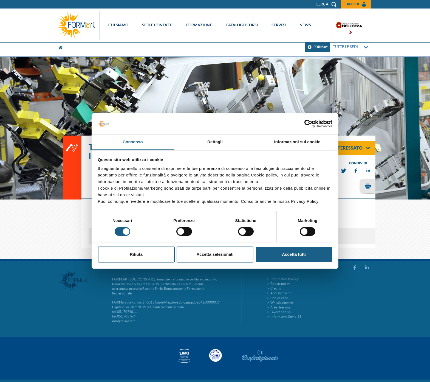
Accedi (353, 4)
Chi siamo (118, 25)
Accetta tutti (294, 254)
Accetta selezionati (214, 254)
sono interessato (344, 147)
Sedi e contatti (157, 25)
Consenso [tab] (133, 141)
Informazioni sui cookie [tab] (297, 141)
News (305, 25)
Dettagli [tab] (215, 141)
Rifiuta (136, 254)
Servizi (278, 25)
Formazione (199, 25)
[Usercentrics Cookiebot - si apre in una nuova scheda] (308, 124)
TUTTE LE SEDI (350, 47)
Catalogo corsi (242, 25)
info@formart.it (123, 321)
